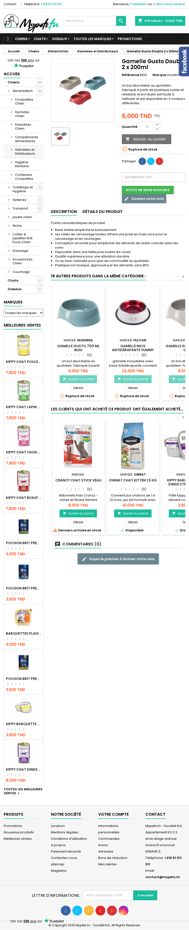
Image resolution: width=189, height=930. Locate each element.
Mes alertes (107, 864)
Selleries (19, 199)
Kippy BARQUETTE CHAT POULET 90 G (23, 724)
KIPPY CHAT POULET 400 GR (23, 362)
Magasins (58, 870)
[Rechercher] (94, 21)
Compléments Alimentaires (26, 139)
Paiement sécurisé (66, 851)
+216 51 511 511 (51, 4)
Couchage (21, 272)
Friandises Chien (23, 126)
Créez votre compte (169, 4)
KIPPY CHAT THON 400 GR (23, 452)
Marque (159, 75)
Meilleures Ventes (22, 325)
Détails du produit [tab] (102, 211)
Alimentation (23, 91)
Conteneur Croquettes (24, 176)
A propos (58, 845)
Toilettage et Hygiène (23, 189)
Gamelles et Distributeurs (25, 151)
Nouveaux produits (19, 832)
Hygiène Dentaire (22, 164)
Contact (10, 4)
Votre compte (113, 814)
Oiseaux (59, 38)
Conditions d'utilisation (69, 838)
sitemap (57, 864)
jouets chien (22, 217)
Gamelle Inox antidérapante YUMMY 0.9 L (133, 350)
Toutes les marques (92, 38)
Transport (20, 208)
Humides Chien (22, 114)
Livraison (58, 826)
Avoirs (103, 845)
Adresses (105, 851)
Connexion (138, 4)
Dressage (20, 250)
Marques (13, 302)
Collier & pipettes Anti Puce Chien (22, 238)
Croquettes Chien (24, 101)
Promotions (130, 38)
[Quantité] (147, 127)
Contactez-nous (64, 857)
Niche (17, 225)
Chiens (21, 38)
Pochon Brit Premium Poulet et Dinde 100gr (23, 679)
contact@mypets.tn (162, 877)
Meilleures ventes (18, 838)
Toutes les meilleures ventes (23, 791)
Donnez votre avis (144, 198)
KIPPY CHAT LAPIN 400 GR (23, 407)
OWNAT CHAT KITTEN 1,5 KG (133, 480)
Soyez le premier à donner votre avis (118, 559)
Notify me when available (148, 190)
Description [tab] (64, 211)
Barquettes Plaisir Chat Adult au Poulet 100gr (23, 633)
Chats (40, 38)
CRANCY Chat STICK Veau (78, 480)
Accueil (12, 74)
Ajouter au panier (146, 139)
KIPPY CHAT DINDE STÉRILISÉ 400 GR (23, 769)
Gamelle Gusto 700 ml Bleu (78, 348)
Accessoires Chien (22, 261)
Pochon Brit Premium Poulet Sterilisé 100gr (23, 543)
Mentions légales (64, 832)
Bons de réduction (112, 857)
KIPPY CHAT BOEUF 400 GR (23, 498)
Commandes (109, 838)
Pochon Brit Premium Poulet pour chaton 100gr (23, 588)
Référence (130, 75)
